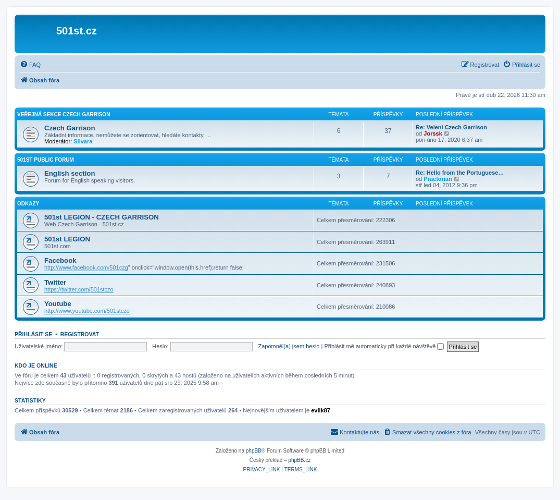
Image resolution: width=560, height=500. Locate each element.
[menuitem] (30, 64)
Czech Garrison (69, 128)
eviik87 (320, 410)
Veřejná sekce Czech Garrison (63, 114)
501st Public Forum (45, 160)
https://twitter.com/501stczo (79, 289)
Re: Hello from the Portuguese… (460, 172)
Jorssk (433, 133)
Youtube (57, 304)
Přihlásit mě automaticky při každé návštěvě (384, 346)
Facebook (60, 260)
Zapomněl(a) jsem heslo (288, 346)
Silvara (82, 141)
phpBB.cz (299, 460)
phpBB (254, 451)
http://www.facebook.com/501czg (86, 267)
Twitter (55, 282)
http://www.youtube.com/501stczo (87, 311)
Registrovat (79, 334)
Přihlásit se (33, 334)
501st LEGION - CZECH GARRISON (101, 217)
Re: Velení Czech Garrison (451, 127)
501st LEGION (67, 239)
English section (69, 173)
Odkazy (28, 203)
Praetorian (438, 179)
